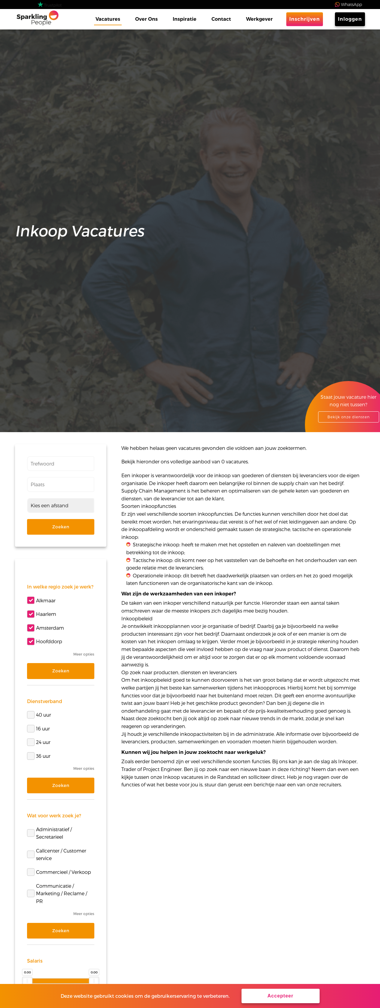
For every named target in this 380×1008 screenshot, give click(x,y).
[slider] (27, 981)
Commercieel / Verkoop (59, 872)
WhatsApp (351, 4)
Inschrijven (304, 19)
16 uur (38, 728)
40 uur (39, 714)
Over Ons (146, 19)
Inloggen (350, 19)
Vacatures (108, 19)
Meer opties (83, 654)
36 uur (38, 756)
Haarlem (41, 614)
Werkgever (259, 19)
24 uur (38, 742)
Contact (221, 19)
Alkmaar (41, 600)
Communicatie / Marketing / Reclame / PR (57, 893)
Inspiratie (184, 19)
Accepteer (280, 995)
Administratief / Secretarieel (49, 833)
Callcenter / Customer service (56, 854)
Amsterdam (45, 628)
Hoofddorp (44, 641)
